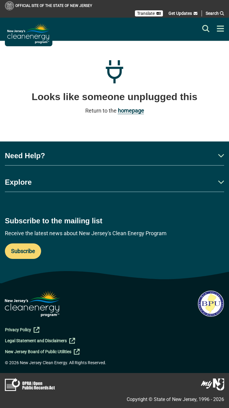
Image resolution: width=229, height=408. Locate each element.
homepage (131, 110)
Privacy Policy (22, 330)
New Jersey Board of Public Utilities (42, 352)
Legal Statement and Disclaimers (40, 341)
